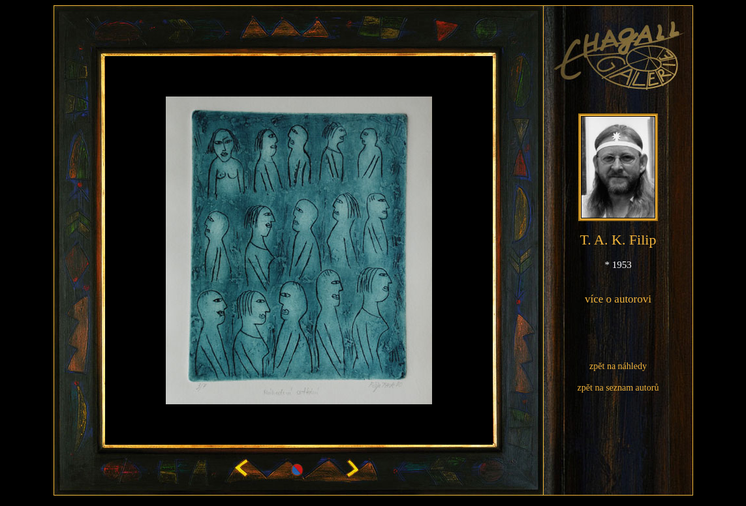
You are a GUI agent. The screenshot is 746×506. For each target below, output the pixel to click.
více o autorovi (618, 299)
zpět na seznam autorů (618, 388)
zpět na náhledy (618, 366)
